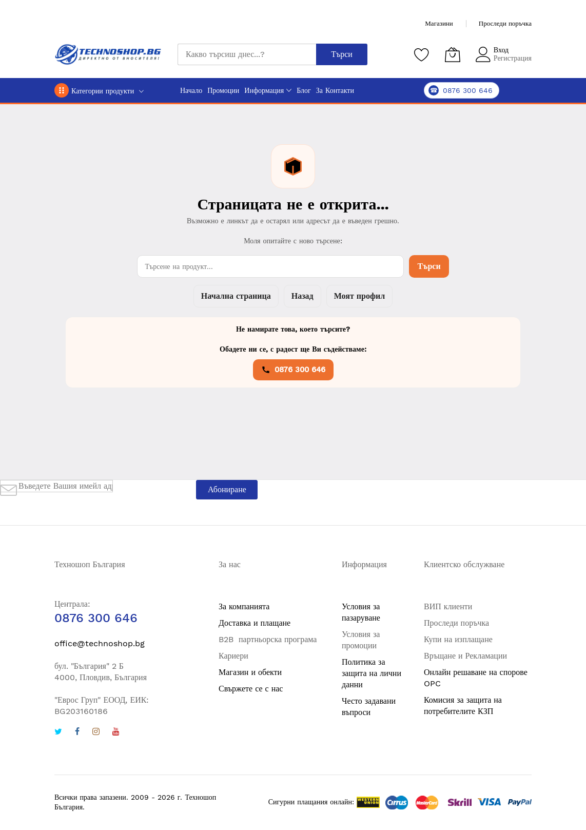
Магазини (439, 23)
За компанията (244, 606)
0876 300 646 (293, 369)
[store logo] (108, 54)
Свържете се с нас (251, 688)
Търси (428, 266)
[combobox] (247, 54)
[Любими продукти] (421, 54)
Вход (501, 50)
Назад (302, 296)
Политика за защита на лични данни (371, 673)
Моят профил (359, 296)
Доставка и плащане (254, 623)
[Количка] (452, 54)
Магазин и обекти (250, 672)
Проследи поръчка (505, 23)
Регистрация (513, 58)
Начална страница (236, 296)
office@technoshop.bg (99, 643)
